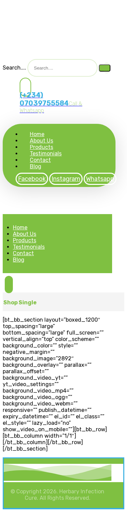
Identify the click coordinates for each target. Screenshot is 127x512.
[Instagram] (66, 179)
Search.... (14, 67)
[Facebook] (32, 179)
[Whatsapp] (100, 179)
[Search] (104, 68)
